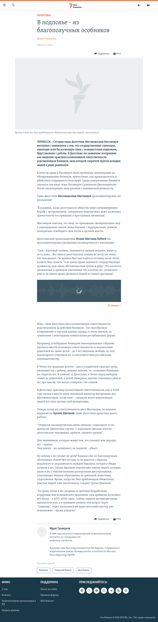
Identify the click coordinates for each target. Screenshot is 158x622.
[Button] (101, 54)
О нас (5, 589)
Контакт (6, 595)
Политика (44, 15)
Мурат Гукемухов (46, 39)
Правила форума (49, 595)
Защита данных (10, 610)
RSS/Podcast (47, 601)
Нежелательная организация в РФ (19, 603)
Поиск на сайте (48, 589)
